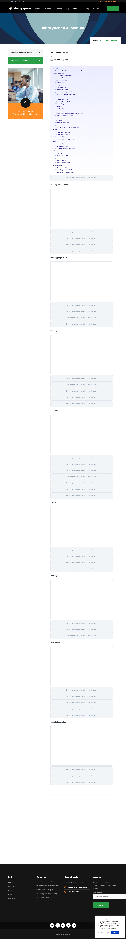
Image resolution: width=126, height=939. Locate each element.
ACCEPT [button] (115, 932)
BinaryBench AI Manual (20, 60)
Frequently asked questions (21, 53)
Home (95, 41)
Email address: (109, 895)
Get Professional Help (25, 111)
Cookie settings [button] (104, 932)
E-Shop (113, 8)
